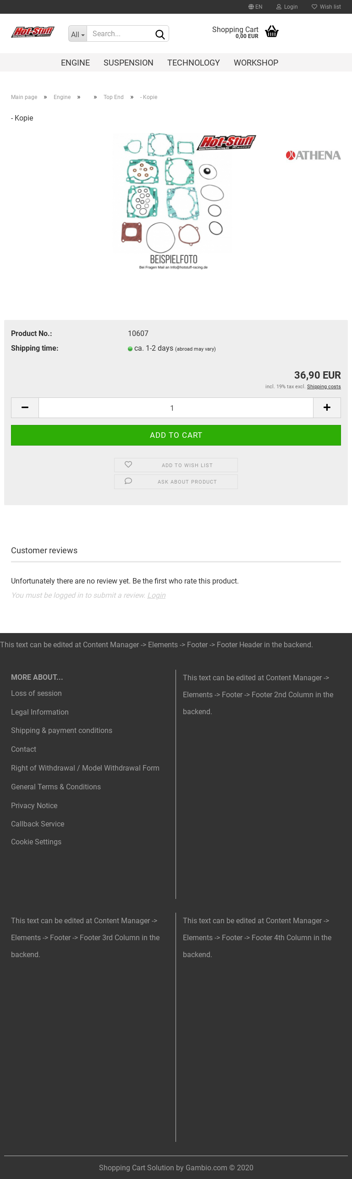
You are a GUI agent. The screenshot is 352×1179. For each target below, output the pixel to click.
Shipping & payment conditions (61, 730)
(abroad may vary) (195, 349)
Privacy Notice (34, 805)
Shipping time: (35, 348)
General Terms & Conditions (56, 786)
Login (287, 7)
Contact (23, 749)
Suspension (129, 62)
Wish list (326, 7)
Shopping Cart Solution (136, 1167)
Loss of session (36, 693)
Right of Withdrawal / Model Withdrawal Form (85, 768)
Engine (75, 62)
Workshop (256, 62)
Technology (193, 62)
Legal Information (40, 712)
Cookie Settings (36, 841)
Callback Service (37, 824)
